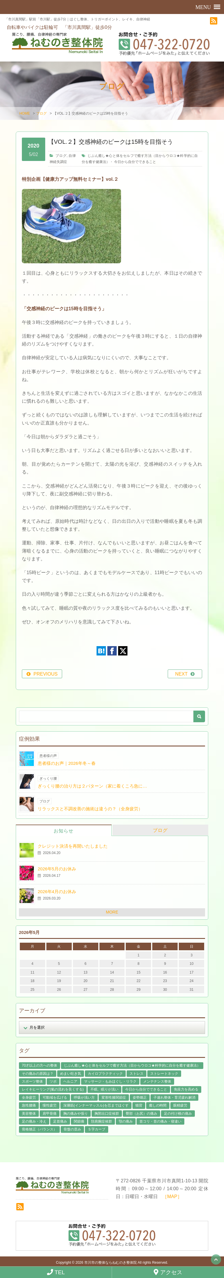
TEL (56, 1272)
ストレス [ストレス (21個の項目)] (137, 1073)
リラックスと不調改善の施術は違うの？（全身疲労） (90, 808)
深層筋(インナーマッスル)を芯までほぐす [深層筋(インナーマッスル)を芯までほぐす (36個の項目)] (96, 1105)
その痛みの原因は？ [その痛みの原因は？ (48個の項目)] (37, 1073)
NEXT (181, 673)
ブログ (41, 113)
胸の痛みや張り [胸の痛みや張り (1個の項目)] (75, 1113)
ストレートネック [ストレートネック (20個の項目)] (164, 1073)
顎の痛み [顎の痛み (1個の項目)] (126, 1121)
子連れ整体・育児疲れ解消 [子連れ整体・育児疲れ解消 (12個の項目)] (174, 1097)
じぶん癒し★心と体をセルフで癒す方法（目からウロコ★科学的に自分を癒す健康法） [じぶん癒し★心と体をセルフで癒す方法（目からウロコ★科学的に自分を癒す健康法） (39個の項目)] (132, 1065)
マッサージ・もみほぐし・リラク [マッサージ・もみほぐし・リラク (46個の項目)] (110, 1081)
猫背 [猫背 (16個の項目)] (138, 1105)
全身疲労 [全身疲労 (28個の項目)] (29, 1097)
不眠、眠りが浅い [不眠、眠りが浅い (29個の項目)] (104, 1089)
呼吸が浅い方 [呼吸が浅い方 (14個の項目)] (84, 1097)
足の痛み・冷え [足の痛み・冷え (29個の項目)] (34, 1121)
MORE (112, 911)
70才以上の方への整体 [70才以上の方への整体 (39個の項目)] (39, 1065)
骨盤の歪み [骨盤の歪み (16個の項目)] (72, 1129)
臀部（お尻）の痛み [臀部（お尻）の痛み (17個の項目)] (141, 1113)
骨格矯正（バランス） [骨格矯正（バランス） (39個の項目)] (39, 1129)
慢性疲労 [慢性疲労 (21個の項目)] (50, 1105)
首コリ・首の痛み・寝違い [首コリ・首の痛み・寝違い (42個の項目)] (160, 1121)
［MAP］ (172, 1195)
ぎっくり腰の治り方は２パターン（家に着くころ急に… (92, 785)
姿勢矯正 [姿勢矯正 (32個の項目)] (140, 1097)
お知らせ (64, 830)
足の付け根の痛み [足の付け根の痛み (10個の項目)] (178, 1113)
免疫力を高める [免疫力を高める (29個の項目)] (186, 1089)
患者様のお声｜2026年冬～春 (66, 762)
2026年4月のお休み (57, 890)
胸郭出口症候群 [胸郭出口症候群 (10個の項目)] (106, 1113)
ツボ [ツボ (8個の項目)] (53, 1081)
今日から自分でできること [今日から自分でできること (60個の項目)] (146, 1089)
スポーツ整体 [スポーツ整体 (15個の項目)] (32, 1081)
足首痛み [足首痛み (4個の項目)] (60, 1121)
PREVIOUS (46, 673)
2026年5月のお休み (57, 868)
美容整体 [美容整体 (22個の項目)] (29, 1113)
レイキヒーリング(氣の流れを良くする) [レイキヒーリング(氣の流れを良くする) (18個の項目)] (53, 1089)
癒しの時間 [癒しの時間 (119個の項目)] (158, 1105)
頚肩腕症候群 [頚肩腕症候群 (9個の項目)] (101, 1121)
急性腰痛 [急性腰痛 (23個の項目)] (29, 1105)
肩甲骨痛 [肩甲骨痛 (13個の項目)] (50, 1113)
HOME (24, 113)
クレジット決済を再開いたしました (73, 845)
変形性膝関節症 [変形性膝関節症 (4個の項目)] (114, 1097)
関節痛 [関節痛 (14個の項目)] (79, 1121)
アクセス (168, 1272)
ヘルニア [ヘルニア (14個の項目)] (70, 1081)
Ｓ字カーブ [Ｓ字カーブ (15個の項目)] (96, 1129)
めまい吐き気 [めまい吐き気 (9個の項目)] (70, 1073)
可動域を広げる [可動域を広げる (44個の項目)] (55, 1097)
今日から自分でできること (135, 161)
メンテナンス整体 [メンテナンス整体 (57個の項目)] (157, 1081)
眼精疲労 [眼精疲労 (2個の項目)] (180, 1105)
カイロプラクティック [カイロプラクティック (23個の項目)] (105, 1073)
